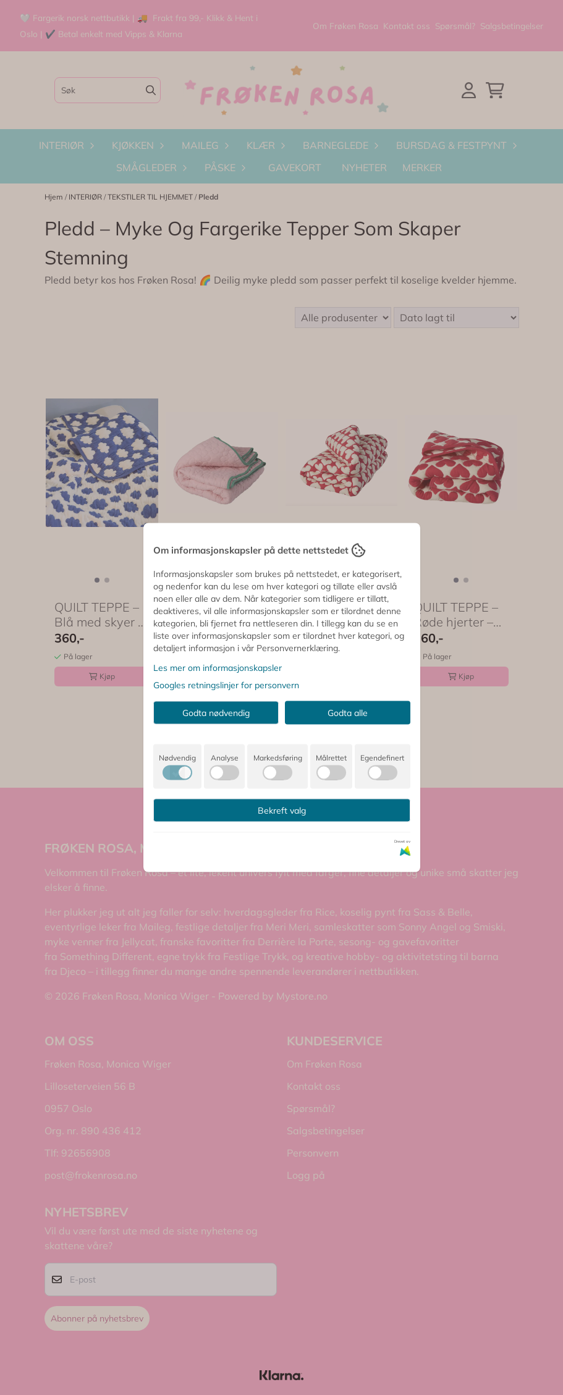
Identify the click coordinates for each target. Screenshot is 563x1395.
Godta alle (348, 713)
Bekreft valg (282, 810)
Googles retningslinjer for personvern (226, 685)
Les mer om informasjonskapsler (217, 667)
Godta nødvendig (216, 713)
